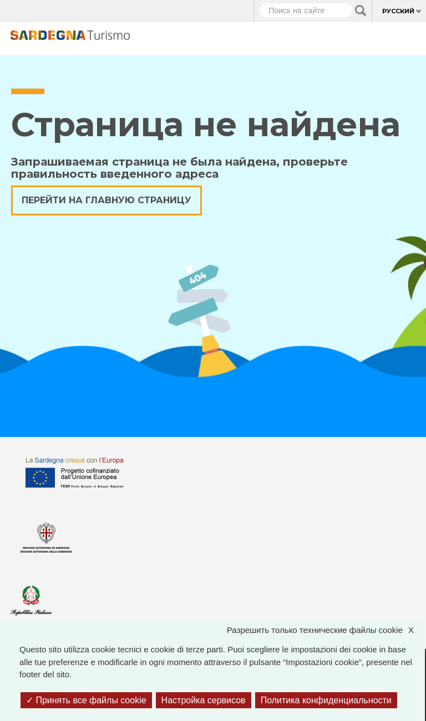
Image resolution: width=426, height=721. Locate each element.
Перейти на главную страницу (106, 200)
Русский (398, 11)
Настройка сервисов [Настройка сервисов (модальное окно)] (203, 700)
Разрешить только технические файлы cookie (326, 630)
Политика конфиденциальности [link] (326, 700)
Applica (360, 10)
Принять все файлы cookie (86, 700)
